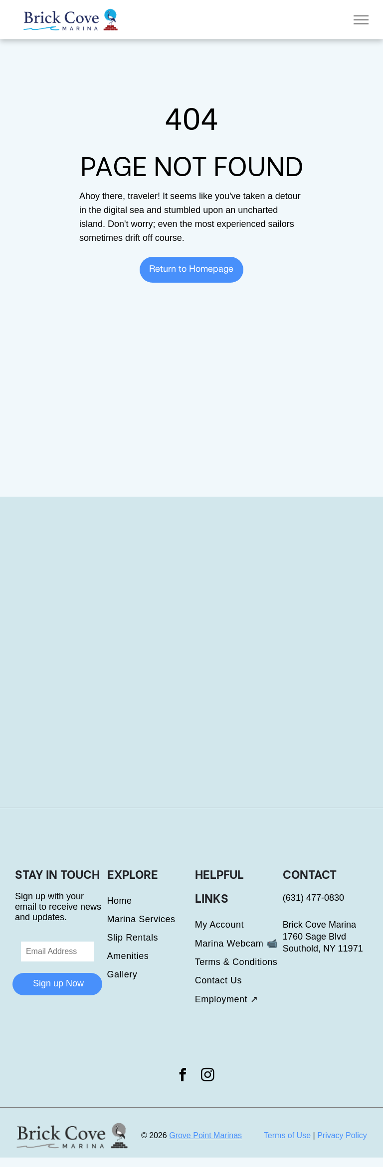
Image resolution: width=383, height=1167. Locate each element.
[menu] (361, 20)
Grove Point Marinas (205, 1135)
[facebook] (182, 1076)
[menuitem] (151, 901)
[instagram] (208, 1076)
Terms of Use (287, 1135)
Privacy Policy (342, 1135)
